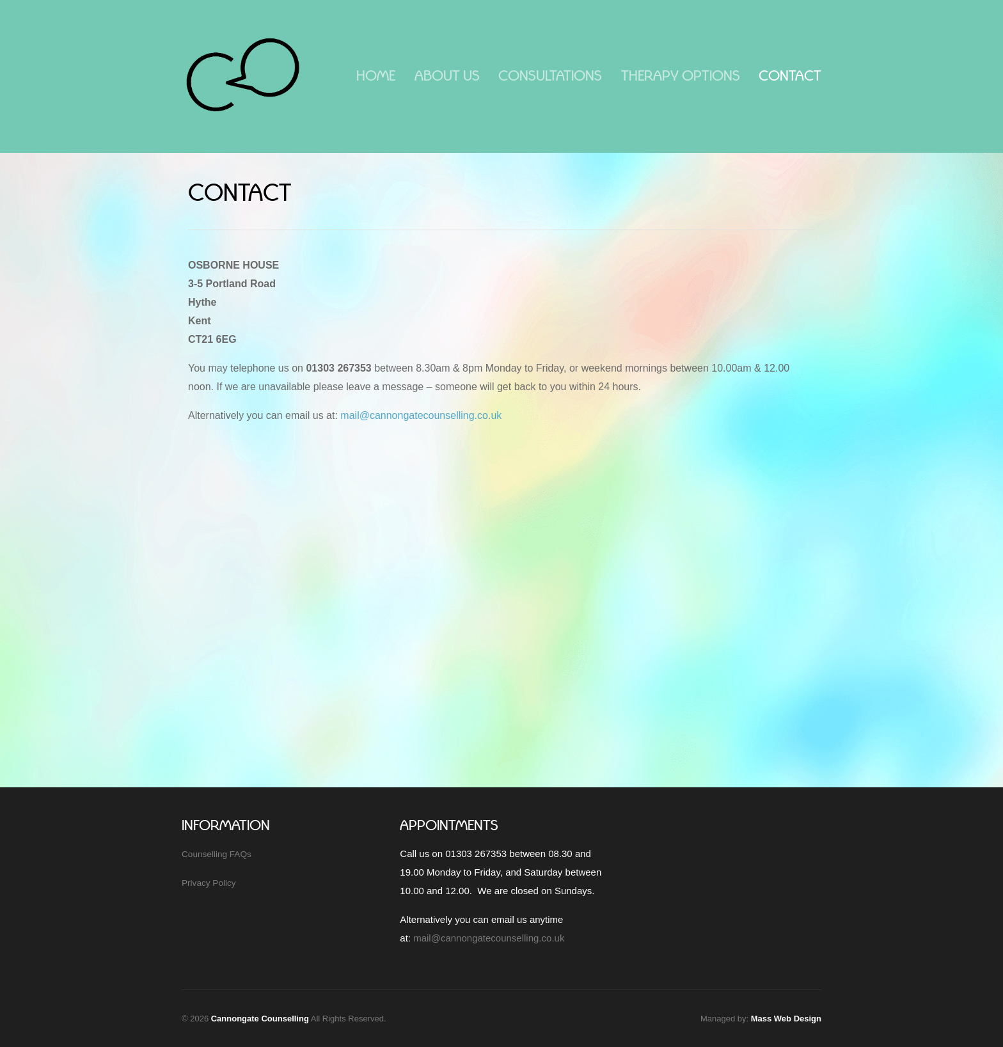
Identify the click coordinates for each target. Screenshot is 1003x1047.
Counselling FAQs (216, 854)
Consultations (550, 75)
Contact (790, 75)
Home (375, 75)
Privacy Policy (209, 883)
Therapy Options (680, 75)
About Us (447, 75)
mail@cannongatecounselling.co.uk (421, 415)
